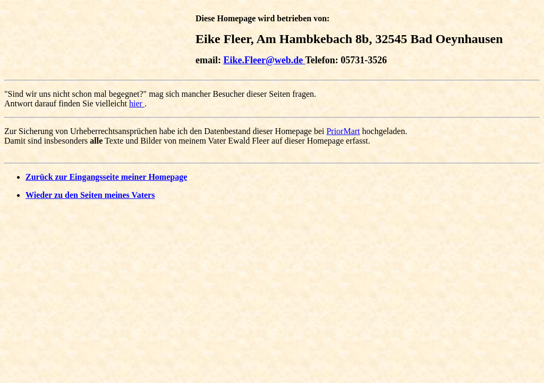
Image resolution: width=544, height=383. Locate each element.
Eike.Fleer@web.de (264, 60)
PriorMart (343, 131)
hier (136, 103)
